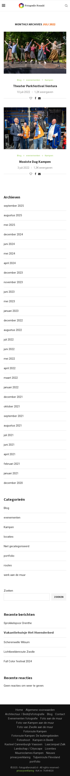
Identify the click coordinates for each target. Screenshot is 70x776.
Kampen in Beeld (43, 740)
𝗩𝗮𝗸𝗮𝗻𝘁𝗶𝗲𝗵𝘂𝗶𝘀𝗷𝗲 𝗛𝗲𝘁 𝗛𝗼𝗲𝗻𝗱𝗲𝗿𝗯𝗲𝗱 (29, 632)
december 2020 (13, 483)
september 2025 (14, 205)
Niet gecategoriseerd (16, 546)
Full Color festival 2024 (18, 661)
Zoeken (8, 590)
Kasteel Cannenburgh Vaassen (23, 744)
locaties (8, 536)
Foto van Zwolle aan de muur (35, 727)
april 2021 (9, 454)
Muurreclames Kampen (29, 753)
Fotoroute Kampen (35, 731)
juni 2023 (9, 291)
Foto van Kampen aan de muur (35, 722)
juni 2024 (9, 244)
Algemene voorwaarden (40, 710)
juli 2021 (9, 435)
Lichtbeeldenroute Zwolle (19, 651)
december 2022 (13, 320)
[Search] (66, 5)
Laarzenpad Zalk (55, 744)
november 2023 (13, 282)
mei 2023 (9, 301)
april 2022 (9, 368)
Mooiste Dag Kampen (35, 161)
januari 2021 (11, 473)
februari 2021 (12, 463)
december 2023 (13, 272)
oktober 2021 (12, 406)
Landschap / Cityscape (28, 748)
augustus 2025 (13, 215)
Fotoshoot (23, 740)
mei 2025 (9, 225)
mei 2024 (9, 253)
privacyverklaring (20, 757)
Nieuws (50, 753)
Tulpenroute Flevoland (46, 757)
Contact (60, 714)
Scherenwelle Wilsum (17, 642)
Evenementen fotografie (23, 718)
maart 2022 (11, 377)
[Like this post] (30, 98)
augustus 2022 (13, 330)
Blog (6, 508)
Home (19, 710)
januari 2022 (11, 387)
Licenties (50, 748)
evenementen (12, 517)
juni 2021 (9, 444)
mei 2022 (9, 358)
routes (8, 565)
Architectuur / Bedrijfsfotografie (24, 714)
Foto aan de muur (51, 718)
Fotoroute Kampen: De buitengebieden (35, 735)
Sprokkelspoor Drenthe (18, 623)
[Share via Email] (39, 98)
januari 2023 (11, 311)
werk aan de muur (15, 575)
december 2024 (13, 234)
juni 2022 (9, 349)
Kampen (9, 527)
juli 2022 (9, 339)
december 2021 (13, 397)
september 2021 (14, 416)
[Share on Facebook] (35, 98)
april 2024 (9, 263)
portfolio (9, 555)
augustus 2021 (13, 425)
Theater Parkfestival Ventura (35, 86)
